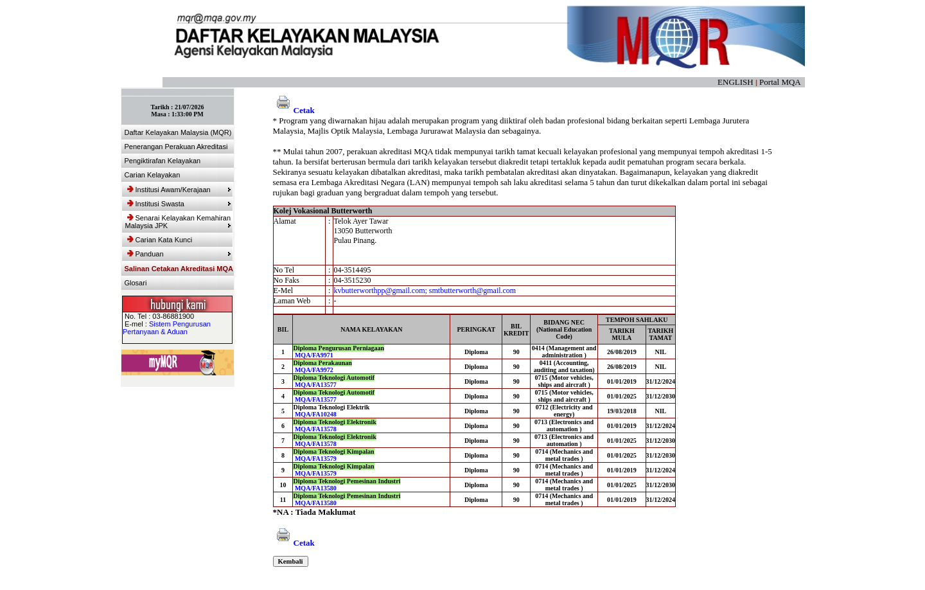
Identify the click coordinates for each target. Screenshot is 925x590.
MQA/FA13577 (316, 384)
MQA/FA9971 (314, 355)
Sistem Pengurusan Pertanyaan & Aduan (167, 327)
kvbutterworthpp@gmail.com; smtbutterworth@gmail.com (424, 290)
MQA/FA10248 (316, 414)
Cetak (294, 110)
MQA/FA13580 (316, 488)
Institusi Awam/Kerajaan (179, 189)
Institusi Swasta (179, 204)
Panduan (179, 254)
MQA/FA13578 (316, 429)
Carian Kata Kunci (160, 240)
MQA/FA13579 (316, 458)
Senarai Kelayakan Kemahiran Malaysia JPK (178, 221)
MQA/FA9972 (314, 369)
